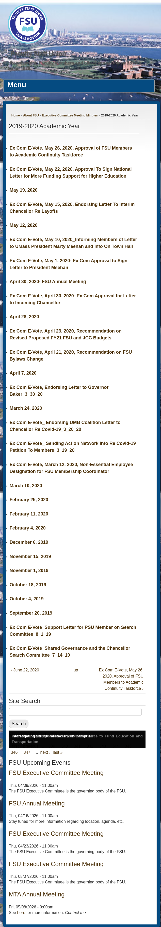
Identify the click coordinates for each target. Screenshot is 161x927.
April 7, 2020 (23, 373)
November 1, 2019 (29, 570)
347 (27, 752)
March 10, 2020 (26, 485)
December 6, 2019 (29, 542)
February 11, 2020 (29, 514)
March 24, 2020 (26, 408)
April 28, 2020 (24, 316)
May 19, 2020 (24, 190)
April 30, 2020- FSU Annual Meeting (48, 281)
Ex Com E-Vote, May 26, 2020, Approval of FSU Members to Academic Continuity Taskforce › (121, 679)
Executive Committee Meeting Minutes (70, 115)
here (21, 912)
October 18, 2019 (28, 584)
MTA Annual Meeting (37, 894)
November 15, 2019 (30, 556)
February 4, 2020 (28, 528)
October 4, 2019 (27, 598)
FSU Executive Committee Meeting (56, 772)
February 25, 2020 (29, 499)
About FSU (31, 115)
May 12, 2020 (24, 225)
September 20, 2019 (31, 613)
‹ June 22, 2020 (25, 670)
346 (14, 752)
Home (15, 115)
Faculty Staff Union (38, 53)
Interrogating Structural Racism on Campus (51, 736)
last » (57, 752)
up (76, 670)
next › (45, 752)
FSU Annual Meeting (37, 803)
